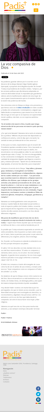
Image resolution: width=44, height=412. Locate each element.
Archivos (6, 380)
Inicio (5, 371)
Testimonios (7, 377)
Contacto (6, 382)
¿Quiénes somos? (9, 373)
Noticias (6, 375)
